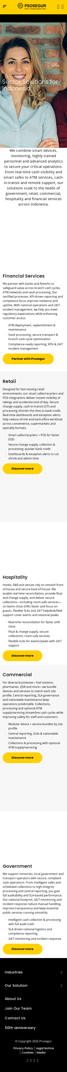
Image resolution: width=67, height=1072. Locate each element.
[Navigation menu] (4, 6)
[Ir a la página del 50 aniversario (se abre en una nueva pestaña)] (33, 18)
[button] (62, 6)
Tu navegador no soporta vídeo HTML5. (33, 18)
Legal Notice (45, 1048)
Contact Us (15, 1018)
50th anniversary (20, 1027)
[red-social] (27, 1061)
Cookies (28, 1052)
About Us (13, 998)
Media (41, 1052)
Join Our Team (18, 1008)
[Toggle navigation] (57, 7)
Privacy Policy (23, 1048)
